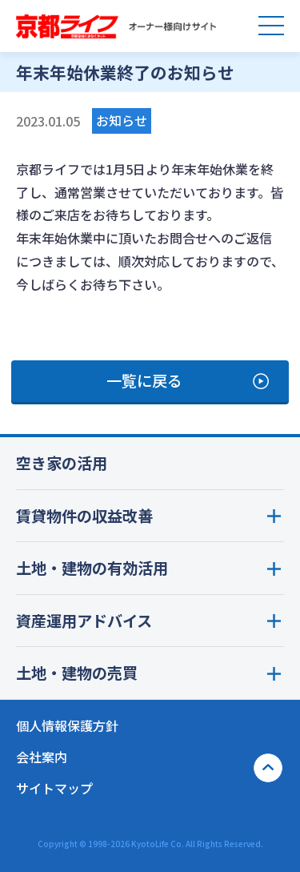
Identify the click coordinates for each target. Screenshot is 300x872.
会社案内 (41, 756)
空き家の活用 (61, 463)
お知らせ (121, 120)
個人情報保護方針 (67, 725)
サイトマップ (54, 788)
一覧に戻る (144, 380)
